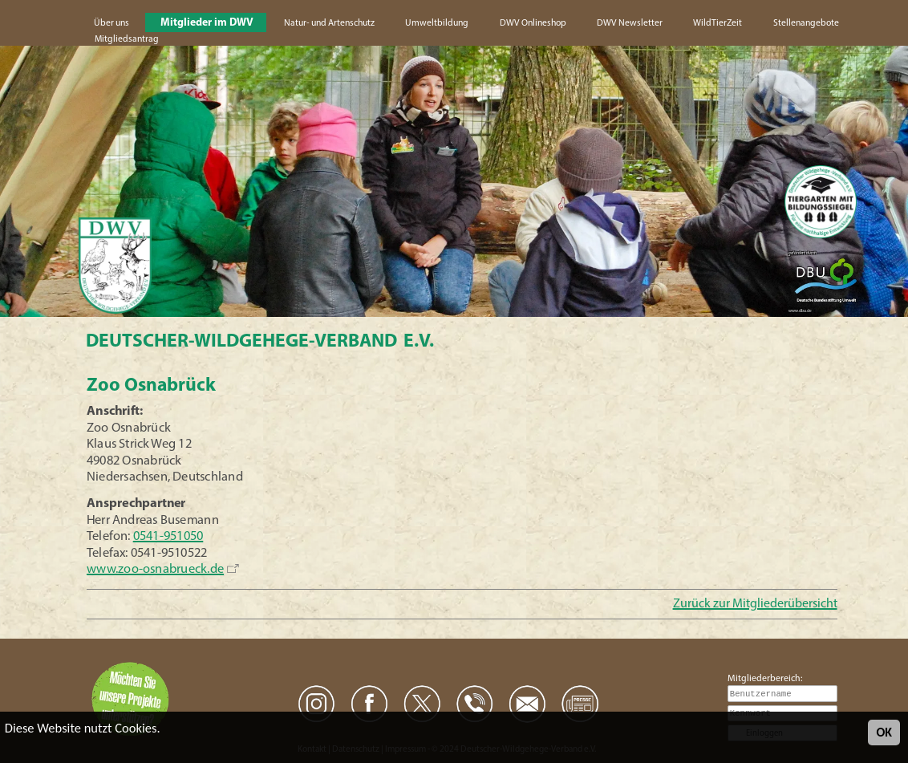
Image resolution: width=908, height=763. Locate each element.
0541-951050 (168, 536)
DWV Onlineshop (533, 23)
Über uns (111, 23)
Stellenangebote (806, 23)
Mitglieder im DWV (206, 23)
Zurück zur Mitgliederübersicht (755, 604)
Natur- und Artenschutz (329, 23)
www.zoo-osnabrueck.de (155, 569)
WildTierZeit (717, 23)
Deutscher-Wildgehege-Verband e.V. (260, 341)
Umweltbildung (436, 23)
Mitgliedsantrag (127, 39)
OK (884, 732)
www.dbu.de (800, 311)
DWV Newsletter (630, 23)
